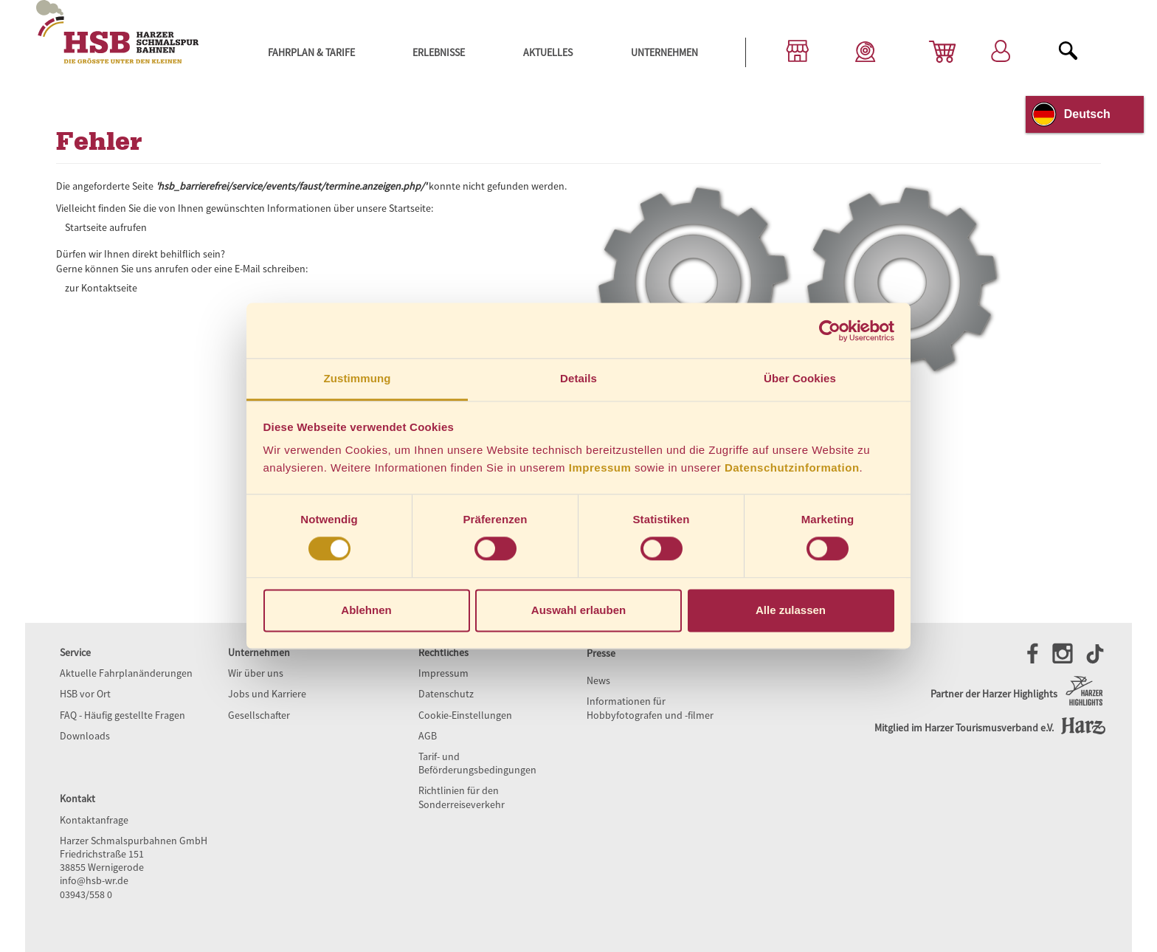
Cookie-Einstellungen (465, 715)
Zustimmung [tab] (357, 378)
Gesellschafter (259, 715)
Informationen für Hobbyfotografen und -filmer (650, 707)
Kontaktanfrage (94, 820)
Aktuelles (548, 52)
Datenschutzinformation (792, 467)
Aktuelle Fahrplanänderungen (126, 673)
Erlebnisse (438, 52)
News (598, 680)
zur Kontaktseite (101, 287)
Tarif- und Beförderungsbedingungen (477, 763)
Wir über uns (255, 673)
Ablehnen (366, 610)
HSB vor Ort (85, 693)
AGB (427, 735)
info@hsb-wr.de (94, 880)
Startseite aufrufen (106, 227)
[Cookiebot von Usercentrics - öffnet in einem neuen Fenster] (829, 331)
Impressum (600, 467)
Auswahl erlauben (578, 610)
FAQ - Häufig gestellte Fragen (122, 715)
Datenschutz (446, 693)
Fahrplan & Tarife (311, 52)
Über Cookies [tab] (800, 378)
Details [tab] (578, 378)
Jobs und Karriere (267, 693)
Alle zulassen (791, 610)
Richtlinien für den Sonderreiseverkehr (461, 797)
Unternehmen (664, 52)
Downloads (85, 735)
